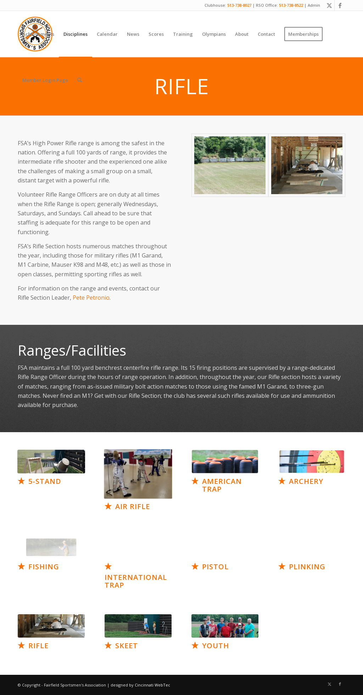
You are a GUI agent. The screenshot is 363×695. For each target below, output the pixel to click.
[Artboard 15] (51, 626)
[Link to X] (329, 5)
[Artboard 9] (224, 461)
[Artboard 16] (138, 626)
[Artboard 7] (51, 461)
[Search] (79, 80)
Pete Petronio (91, 297)
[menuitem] (38, 34)
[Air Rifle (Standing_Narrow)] (138, 474)
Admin (314, 5)
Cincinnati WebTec (152, 685)
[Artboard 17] (224, 626)
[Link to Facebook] (340, 5)
